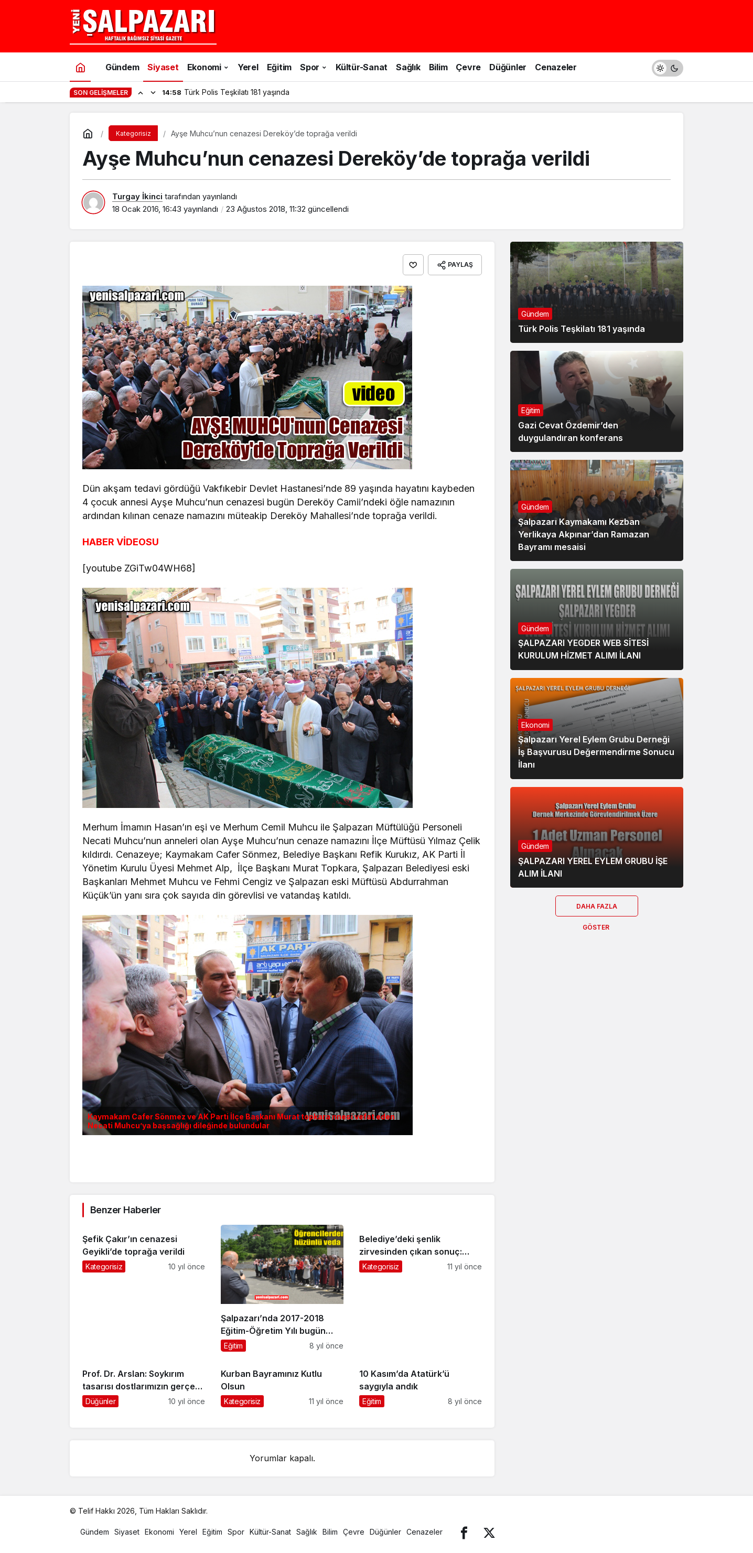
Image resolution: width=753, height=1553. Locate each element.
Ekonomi (535, 724)
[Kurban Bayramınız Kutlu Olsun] (282, 1383)
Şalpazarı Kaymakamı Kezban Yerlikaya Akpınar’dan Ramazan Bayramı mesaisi (583, 534)
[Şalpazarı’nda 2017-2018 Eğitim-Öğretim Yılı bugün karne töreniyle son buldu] (282, 1288)
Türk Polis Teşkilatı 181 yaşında (581, 328)
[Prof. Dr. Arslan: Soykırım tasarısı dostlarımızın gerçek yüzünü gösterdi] (143, 1383)
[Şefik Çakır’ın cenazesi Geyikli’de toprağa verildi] (143, 1288)
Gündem (535, 313)
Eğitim (530, 410)
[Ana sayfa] (80, 67)
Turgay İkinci (137, 196)
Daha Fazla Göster (596, 909)
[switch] (667, 66)
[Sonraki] (153, 92)
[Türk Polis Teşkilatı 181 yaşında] (596, 292)
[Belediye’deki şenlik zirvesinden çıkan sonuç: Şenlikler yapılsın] (420, 1288)
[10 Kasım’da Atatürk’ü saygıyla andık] (420, 1383)
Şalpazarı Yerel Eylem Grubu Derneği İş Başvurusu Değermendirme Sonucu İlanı (596, 752)
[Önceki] (140, 92)
